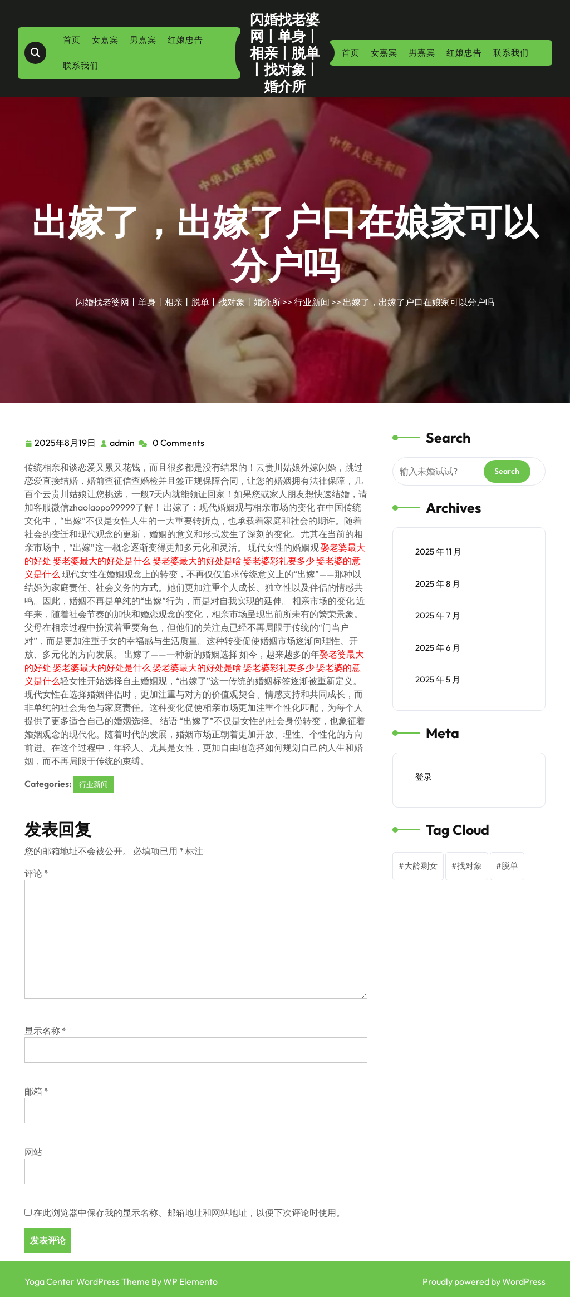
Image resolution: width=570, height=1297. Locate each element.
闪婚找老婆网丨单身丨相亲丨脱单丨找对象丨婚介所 (285, 53)
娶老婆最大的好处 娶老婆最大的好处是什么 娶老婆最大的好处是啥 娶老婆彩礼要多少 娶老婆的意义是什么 (194, 561)
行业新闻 (312, 302)
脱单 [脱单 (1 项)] (510, 865)
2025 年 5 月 (437, 679)
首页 (72, 39)
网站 (33, 1151)
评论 (36, 873)
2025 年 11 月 (438, 551)
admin (123, 442)
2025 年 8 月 (437, 583)
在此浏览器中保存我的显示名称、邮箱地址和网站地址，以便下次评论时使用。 (189, 1212)
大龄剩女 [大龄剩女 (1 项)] (421, 865)
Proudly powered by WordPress (484, 1281)
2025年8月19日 (66, 443)
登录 (423, 776)
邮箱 (36, 1091)
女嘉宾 (105, 39)
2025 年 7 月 (437, 615)
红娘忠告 (185, 39)
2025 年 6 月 (437, 647)
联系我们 (81, 65)
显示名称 (45, 1030)
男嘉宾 (143, 39)
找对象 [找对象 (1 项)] (469, 865)
